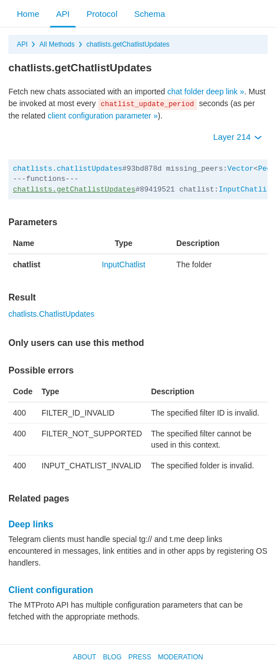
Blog (112, 657)
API (63, 14)
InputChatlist (247, 189)
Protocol (101, 14)
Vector (240, 169)
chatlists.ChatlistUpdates (51, 313)
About (84, 657)
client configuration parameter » (103, 115)
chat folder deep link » (205, 91)
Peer (266, 169)
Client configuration (50, 590)
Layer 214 (237, 137)
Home (28, 14)
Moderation (180, 657)
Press (139, 657)
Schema (149, 14)
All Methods (57, 44)
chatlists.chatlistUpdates (67, 169)
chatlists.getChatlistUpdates (127, 44)
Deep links (30, 524)
